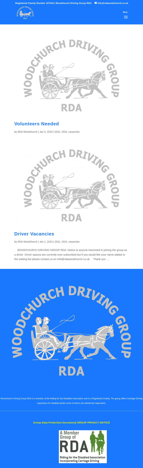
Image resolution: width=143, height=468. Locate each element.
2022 (57, 131)
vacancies (74, 131)
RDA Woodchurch (27, 131)
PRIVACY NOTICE (93, 422)
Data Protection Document (54, 422)
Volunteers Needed (36, 123)
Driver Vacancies (34, 233)
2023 (64, 131)
